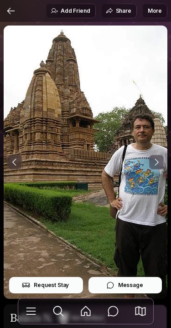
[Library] (31, 311)
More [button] (155, 10)
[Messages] (113, 311)
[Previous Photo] (14, 162)
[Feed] (86, 311)
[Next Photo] (156, 162)
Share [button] (118, 11)
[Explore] (58, 311)
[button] (140, 311)
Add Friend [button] (70, 11)
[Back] (11, 11)
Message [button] (124, 285)
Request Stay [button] (45, 285)
